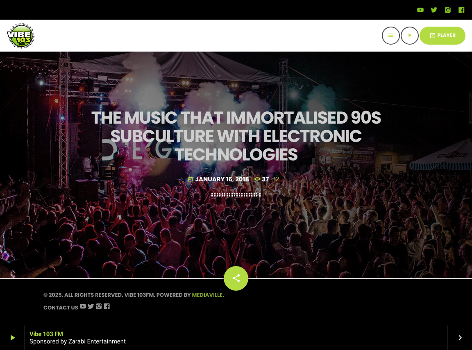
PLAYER (442, 35)
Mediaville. (208, 295)
